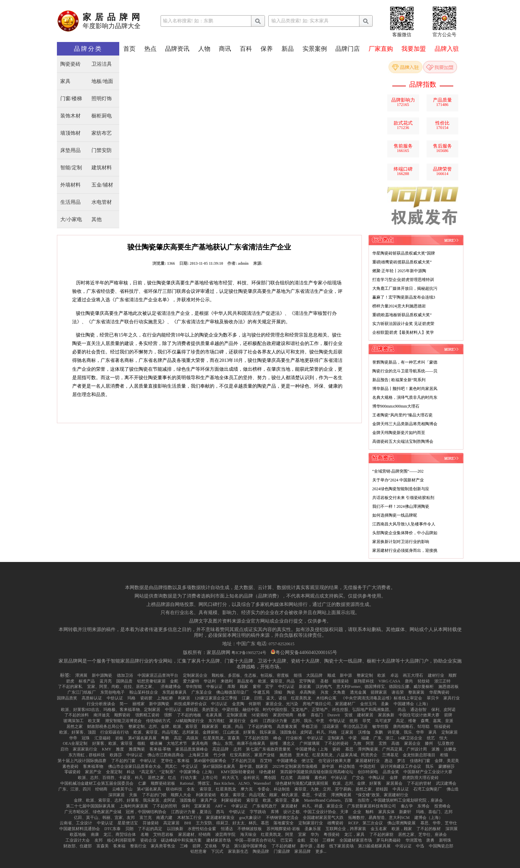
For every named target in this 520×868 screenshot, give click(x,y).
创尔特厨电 (368, 772)
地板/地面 (102, 81)
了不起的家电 (260, 726)
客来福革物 (93, 766)
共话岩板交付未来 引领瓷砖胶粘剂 (403, 497)
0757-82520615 (281, 644)
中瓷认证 (105, 823)
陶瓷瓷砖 (70, 64)
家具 (65, 81)
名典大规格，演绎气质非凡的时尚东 (404, 397)
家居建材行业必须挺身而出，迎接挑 (404, 550)
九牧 (357, 743)
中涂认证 (339, 778)
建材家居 (365, 715)
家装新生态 (238, 851)
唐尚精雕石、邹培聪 (411, 726)
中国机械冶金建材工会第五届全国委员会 (96, 783)
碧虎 (70, 681)
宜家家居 (202, 806)
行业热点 (383, 240)
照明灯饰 (101, 98)
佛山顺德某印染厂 (232, 692)
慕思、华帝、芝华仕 (438, 823)
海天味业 (248, 834)
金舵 (174, 681)
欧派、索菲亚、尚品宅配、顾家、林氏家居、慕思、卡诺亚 (273, 795)
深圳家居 (116, 795)
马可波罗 (383, 721)
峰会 (277, 738)
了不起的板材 (428, 829)
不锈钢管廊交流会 (282, 818)
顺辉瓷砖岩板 (163, 783)
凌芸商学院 (225, 834)
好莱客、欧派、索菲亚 (112, 743)
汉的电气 (324, 687)
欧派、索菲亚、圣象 (281, 800)
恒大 (443, 738)
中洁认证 (219, 704)
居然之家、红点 (162, 778)
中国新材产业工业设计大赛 (427, 772)
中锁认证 (237, 812)
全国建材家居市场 (355, 840)
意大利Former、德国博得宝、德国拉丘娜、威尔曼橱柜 (385, 687)
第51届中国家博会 (250, 846)
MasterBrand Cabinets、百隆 (328, 800)
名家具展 (214, 715)
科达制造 (347, 766)
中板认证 (214, 687)
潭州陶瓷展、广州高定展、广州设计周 (392, 749)
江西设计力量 (275, 721)
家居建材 (289, 806)
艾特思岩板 (163, 834)
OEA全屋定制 (75, 743)
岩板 (119, 738)
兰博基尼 (390, 755)
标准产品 (87, 681)
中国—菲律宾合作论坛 (255, 840)
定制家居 (449, 732)
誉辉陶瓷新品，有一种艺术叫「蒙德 (404, 362)
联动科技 (174, 789)
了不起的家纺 (381, 834)
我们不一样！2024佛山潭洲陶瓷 (400, 506)
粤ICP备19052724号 (248, 653)
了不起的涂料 (76, 715)
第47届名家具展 (142, 738)
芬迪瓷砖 (151, 823)
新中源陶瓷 (102, 675)
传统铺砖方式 (158, 721)
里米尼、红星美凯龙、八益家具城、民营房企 (336, 755)
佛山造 (452, 789)
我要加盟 (413, 49)
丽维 (274, 743)
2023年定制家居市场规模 (295, 766)
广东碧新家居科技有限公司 (371, 806)
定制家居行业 (310, 823)
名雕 (145, 834)
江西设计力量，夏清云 (191, 812)
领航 (141, 743)
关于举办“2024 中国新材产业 (398, 480)
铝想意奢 (198, 851)
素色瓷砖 (70, 766)
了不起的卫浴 (243, 761)
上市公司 (210, 778)
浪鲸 (278, 692)
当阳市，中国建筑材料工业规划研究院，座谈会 (400, 800)
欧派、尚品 (233, 726)
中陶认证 (377, 778)
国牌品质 (124, 681)
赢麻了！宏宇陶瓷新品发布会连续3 (403, 297)
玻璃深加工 (73, 721)
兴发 (324, 692)
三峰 (184, 846)
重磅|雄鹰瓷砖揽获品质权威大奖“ (402, 262)
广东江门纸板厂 (81, 692)
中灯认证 (286, 687)
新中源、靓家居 (254, 766)
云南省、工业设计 (76, 823)
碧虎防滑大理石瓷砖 (420, 778)
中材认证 (148, 761)
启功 (64, 749)
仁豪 (142, 783)
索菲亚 (252, 800)
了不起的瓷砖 (336, 743)
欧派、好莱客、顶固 (77, 732)
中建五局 (261, 692)
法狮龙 (450, 749)
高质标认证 (92, 698)
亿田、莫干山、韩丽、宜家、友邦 (104, 818)
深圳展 (451, 829)
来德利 (227, 681)
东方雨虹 (216, 721)
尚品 (402, 710)
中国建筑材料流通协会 (79, 829)
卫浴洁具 (101, 64)
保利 (186, 806)
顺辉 (453, 675)
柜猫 (444, 755)
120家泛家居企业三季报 (215, 698)
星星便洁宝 (128, 823)
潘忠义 (289, 743)
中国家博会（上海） (198, 772)
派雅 (436, 749)
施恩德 (285, 755)
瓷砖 (336, 749)
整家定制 (365, 675)
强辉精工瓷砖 (147, 715)
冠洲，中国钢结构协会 (146, 812)
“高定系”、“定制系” (157, 772)
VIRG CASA (389, 681)
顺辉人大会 (181, 795)
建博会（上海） (428, 818)
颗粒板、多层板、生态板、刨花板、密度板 (250, 675)
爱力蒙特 (191, 681)
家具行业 (451, 698)
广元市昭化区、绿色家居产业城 (92, 812)
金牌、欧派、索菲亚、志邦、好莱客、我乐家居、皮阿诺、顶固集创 (135, 800)
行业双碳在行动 (114, 732)
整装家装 (416, 692)
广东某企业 (201, 692)
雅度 (120, 749)
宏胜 (383, 743)
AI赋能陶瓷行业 (189, 721)
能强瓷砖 (341, 681)
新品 (288, 49)
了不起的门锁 (154, 795)
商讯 (225, 49)
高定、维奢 (406, 721)
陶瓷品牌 (261, 851)
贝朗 (129, 829)
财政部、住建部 (77, 846)
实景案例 (315, 49)
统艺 (431, 738)
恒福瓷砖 (442, 726)
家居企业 (412, 743)
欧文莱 (94, 721)
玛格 (131, 698)
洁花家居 (331, 726)
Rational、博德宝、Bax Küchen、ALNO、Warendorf (225, 783)
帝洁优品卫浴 (355, 726)
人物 (204, 49)
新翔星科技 (364, 681)
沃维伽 (364, 732)
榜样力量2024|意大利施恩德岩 (399, 306)
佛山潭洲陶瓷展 (401, 823)
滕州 (429, 743)
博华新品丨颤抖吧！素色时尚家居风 (404, 388)
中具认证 (401, 789)
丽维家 (138, 704)
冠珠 (86, 738)
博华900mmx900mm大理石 (395, 406)
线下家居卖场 (341, 846)
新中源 (346, 675)
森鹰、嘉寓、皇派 (437, 721)
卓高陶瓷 (307, 692)
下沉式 (217, 851)
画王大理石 (413, 675)
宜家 (302, 834)
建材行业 (436, 675)
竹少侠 (219, 755)
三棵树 (329, 840)
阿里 (370, 743)
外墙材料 (70, 185)
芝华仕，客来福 (175, 761)
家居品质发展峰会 (191, 749)
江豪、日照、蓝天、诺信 (264, 698)
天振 (133, 795)
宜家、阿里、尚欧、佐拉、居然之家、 (121, 687)
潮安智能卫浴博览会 (123, 721)
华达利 (210, 681)
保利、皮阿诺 (443, 710)
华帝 (73, 738)
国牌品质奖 (67, 698)
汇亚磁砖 (103, 738)
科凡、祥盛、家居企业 (322, 806)
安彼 (349, 715)
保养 (267, 49)
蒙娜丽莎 (446, 766)
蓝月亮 (106, 681)
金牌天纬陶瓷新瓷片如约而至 (398, 432)
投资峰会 (442, 806)
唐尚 (409, 681)
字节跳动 (258, 812)
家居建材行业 (367, 761)
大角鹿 (339, 692)
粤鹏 (165, 738)
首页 (129, 49)
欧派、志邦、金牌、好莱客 (357, 783)
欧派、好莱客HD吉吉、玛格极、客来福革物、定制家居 (110, 710)
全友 (191, 789)
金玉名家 (379, 829)
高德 (395, 743)
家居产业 (93, 772)
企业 (357, 812)
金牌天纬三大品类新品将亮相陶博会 (404, 423)
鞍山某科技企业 (143, 692)
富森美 (103, 846)
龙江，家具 (354, 834)
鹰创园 (270, 778)
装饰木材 (70, 115)
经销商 (101, 789)
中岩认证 (315, 738)
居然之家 (74, 726)
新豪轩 (405, 812)
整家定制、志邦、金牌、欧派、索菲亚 (162, 726)
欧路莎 (116, 755)
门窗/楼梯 (71, 98)
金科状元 (251, 778)
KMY (106, 749)
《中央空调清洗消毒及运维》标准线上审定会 (381, 698)
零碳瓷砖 (72, 772)
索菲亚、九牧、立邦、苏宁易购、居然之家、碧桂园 (341, 789)
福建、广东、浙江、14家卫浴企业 (391, 738)
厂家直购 (381, 49)
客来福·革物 (160, 749)
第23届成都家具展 (374, 846)
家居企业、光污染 (282, 704)
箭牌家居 (379, 692)
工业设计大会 (77, 840)
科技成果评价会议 (190, 704)
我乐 (429, 766)
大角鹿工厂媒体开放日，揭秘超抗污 (404, 288)
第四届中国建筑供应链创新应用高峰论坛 (316, 772)
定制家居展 (237, 715)
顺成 (331, 675)
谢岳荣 (398, 692)
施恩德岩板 (448, 687)
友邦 (99, 840)
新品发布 (245, 681)
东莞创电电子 (112, 692)
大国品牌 (314, 675)
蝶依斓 (156, 743)
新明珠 (445, 840)
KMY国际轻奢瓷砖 (238, 772)
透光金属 (358, 692)
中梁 (353, 738)
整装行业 (138, 846)
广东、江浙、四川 (74, 789)
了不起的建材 (283, 846)
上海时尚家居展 (134, 806)
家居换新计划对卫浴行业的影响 (400, 541)
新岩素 (305, 687)
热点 (150, 49)
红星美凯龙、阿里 (277, 834)
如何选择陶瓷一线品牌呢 (394, 515)
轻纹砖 (424, 681)
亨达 (226, 846)
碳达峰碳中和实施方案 (181, 840)
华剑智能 (194, 687)
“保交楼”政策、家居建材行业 (382, 795)
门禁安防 (101, 150)
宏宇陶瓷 (307, 681)
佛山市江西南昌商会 (165, 755)
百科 (246, 49)
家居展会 (394, 783)
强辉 (168, 715)
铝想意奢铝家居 (151, 681)
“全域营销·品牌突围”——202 (398, 471)
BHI (187, 823)
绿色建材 (267, 772)
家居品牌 (302, 851)
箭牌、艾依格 (204, 846)
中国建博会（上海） (412, 704)
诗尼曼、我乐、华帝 (406, 732)
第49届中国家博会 (210, 761)
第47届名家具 (149, 789)
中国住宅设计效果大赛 (419, 715)
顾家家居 (210, 726)
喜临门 (317, 715)
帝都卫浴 (309, 726)
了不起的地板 (189, 715)
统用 (354, 721)
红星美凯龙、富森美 (221, 738)
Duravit (333, 715)
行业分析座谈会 (101, 704)
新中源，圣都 (312, 846)
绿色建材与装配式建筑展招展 (301, 783)
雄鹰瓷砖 (335, 823)
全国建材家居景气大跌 (323, 818)
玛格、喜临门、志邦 (434, 812)
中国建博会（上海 (311, 749)
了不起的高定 (150, 829)
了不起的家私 (70, 687)
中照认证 (173, 710)
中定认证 (190, 766)
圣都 (324, 681)
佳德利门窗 (420, 761)
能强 (298, 675)
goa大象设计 (250, 818)
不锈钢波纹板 (249, 829)
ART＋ (221, 806)
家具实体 (386, 812)
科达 (131, 772)
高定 (178, 738)
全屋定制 (114, 772)
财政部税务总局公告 (105, 726)
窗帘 (257, 687)
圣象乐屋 (313, 829)
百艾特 (266, 761)
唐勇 (430, 840)
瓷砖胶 (146, 698)
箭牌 (448, 715)
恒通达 (227, 829)
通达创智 (418, 710)
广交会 (358, 778)
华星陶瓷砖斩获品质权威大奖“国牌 (403, 253)
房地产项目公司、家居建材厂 (329, 704)
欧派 (381, 675)
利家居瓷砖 (206, 795)
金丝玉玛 (368, 704)
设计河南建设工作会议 (400, 766)
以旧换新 (175, 829)
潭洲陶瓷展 (341, 795)
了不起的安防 (256, 738)
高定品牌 (220, 749)
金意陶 (238, 704)
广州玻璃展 (309, 743)
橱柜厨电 (101, 115)
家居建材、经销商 (194, 834)
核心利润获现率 (121, 840)
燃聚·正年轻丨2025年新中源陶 (399, 270)
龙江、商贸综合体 (119, 834)
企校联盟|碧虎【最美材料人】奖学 (403, 332)
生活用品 (70, 202)
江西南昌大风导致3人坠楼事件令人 (403, 524)
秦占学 (407, 806)
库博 (275, 812)
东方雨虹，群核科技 (86, 755)
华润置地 (413, 840)
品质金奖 (391, 772)
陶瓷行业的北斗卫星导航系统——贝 (404, 371)
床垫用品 (70, 150)
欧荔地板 (78, 834)
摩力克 (247, 789)
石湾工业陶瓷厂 (427, 789)
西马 (220, 812)
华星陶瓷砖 (439, 692)
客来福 (119, 846)
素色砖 (320, 778)
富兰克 (146, 818)
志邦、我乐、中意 (308, 721)
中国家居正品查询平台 (158, 675)
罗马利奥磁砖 (388, 840)
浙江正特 (442, 681)
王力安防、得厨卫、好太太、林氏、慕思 (232, 823)
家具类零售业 (163, 846)
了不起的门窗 (123, 761)
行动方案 (189, 778)
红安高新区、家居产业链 (252, 755)
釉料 (370, 812)
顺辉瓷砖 (122, 715)
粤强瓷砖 (332, 834)
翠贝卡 (433, 698)
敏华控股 (380, 726)
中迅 (420, 846)
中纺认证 (115, 698)
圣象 (385, 704)
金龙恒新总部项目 (419, 755)
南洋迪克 (101, 715)
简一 (124, 704)
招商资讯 (383, 458)
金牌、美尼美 (447, 761)
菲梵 (366, 721)
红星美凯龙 (301, 698)
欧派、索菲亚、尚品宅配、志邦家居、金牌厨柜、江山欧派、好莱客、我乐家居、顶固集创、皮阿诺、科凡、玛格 (235, 732)
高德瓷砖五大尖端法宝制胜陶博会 (402, 441)
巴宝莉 (286, 840)
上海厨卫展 (198, 755)
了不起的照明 (164, 806)
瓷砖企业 (148, 840)
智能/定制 (71, 167)
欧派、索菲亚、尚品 (276, 681)
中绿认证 (134, 755)
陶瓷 (291, 692)
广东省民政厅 (264, 806)
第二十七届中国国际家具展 (90, 806)
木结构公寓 (326, 698)
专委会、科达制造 (273, 789)
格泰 (302, 715)
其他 (96, 219)
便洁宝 (307, 761)
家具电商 (200, 743)
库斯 (231, 687)
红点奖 (287, 778)
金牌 (394, 778)
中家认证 (239, 806)
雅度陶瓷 (137, 749)
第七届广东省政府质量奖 (268, 749)
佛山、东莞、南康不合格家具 (238, 743)
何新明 (255, 704)
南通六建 (164, 818)
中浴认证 (403, 846)
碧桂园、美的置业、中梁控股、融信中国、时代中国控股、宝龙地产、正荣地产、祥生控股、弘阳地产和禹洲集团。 (289, 710)
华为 (315, 834)
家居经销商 (283, 715)
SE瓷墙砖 (259, 715)
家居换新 (386, 715)
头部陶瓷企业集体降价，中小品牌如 (404, 532)
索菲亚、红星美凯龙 (218, 789)
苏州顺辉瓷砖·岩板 (283, 829)
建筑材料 (101, 167)
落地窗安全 (283, 823)
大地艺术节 (177, 743)
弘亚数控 (446, 743)
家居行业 (237, 721)
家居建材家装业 (220, 818)
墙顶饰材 (70, 133)
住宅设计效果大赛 (334, 761)
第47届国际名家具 (219, 766)
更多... (321, 851)
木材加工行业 (189, 818)
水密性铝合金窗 (202, 829)
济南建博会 (171, 687)
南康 (95, 834)
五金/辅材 (102, 185)
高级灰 (192, 738)
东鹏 (379, 732)
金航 (301, 840)
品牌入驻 (447, 49)
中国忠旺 (367, 766)
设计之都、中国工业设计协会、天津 (315, 812)
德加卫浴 (125, 675)
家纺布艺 (101, 133)
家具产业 (209, 800)
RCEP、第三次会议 (365, 823)
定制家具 (336, 738)
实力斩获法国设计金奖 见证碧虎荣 (403, 323)
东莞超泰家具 (174, 692)
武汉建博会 (446, 783)
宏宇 (269, 687)
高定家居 (171, 823)
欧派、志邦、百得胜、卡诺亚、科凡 (110, 778)
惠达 (388, 761)
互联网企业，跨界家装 (346, 829)
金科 (254, 721)
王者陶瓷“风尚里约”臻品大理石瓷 (402, 415)
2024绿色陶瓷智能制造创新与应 (400, 488)
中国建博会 (287, 761)
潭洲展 (81, 675)
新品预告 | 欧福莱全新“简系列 (399, 379)
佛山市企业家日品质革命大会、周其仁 (142, 766)
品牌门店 (347, 49)
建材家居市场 (218, 840)
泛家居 (347, 732)
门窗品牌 (282, 851)
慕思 (349, 749)
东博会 (423, 806)
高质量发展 (287, 726)
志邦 (237, 749)
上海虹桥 (165, 698)
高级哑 (303, 778)
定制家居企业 (195, 675)
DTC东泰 (112, 829)
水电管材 (101, 202)
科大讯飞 (230, 778)
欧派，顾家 (402, 829)
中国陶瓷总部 (441, 846)
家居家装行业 (85, 749)
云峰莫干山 (122, 789)
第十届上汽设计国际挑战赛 (82, 761)
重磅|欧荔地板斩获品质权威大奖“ (402, 314)
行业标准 (294, 738)
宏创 (314, 840)
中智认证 (337, 721)
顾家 (244, 687)
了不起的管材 (419, 783)
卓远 (394, 675)
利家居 (184, 698)
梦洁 (401, 761)
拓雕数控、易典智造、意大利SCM (379, 818)
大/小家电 (71, 219)
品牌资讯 (177, 49)
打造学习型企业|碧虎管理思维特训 (403, 279)
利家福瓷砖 (231, 800)
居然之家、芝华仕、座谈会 (422, 834)
